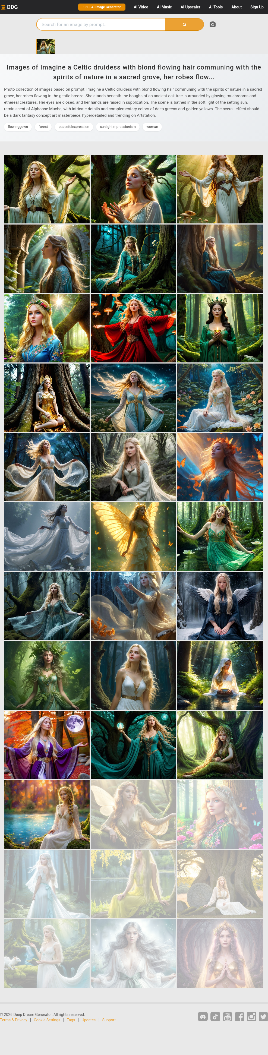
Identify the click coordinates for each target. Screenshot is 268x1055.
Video (141, 7)
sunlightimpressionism (118, 127)
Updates (89, 1020)
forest (43, 127)
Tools (216, 7)
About (236, 7)
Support (109, 1020)
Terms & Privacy (13, 1020)
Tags (71, 1020)
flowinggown (18, 127)
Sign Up (257, 7)
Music (164, 7)
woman (152, 127)
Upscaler (190, 7)
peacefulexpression (74, 127)
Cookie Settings (47, 1020)
